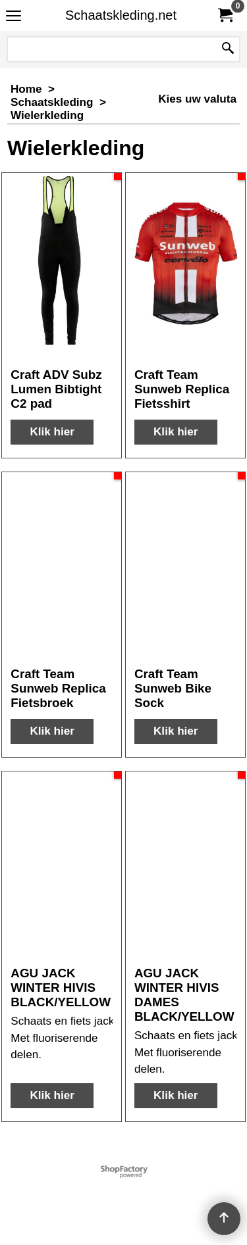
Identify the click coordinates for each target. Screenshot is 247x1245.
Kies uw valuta (197, 99)
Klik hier (52, 432)
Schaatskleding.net (121, 15)
